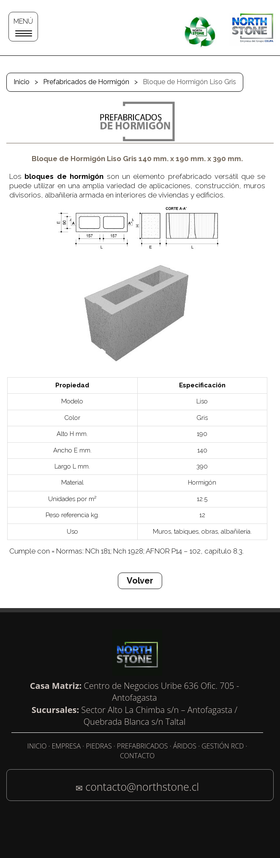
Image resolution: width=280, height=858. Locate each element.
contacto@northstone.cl (142, 786)
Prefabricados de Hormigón (86, 82)
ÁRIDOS (184, 746)
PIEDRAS (98, 746)
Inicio (22, 82)
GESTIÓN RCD (222, 746)
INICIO (37, 746)
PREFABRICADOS (142, 746)
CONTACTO (137, 755)
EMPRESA (66, 746)
